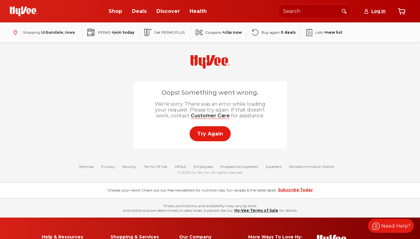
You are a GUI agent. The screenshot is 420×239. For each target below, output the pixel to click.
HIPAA (180, 166)
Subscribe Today (295, 190)
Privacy (108, 166)
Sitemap (86, 166)
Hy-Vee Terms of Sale (256, 210)
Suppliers (273, 166)
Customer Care (210, 116)
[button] (391, 226)
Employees (203, 166)
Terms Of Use (155, 166)
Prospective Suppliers (239, 166)
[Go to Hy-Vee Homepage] (23, 11)
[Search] (344, 11)
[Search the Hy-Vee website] (315, 11)
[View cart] (401, 11)
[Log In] (375, 11)
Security (129, 166)
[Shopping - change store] (42, 32)
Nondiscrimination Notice (311, 166)
